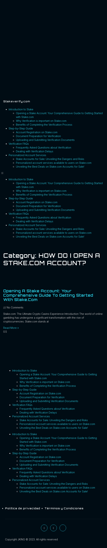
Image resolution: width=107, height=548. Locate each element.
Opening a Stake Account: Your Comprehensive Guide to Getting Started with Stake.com (48, 295)
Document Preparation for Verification (38, 136)
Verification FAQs (19, 143)
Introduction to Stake (21, 109)
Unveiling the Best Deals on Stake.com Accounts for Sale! (50, 166)
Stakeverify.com (16, 101)
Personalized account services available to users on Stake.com (53, 162)
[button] (53, 173)
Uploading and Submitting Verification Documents (45, 139)
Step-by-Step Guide (21, 128)
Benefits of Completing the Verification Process (44, 124)
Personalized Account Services (27, 155)
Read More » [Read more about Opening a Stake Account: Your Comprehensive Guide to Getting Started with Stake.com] (11, 327)
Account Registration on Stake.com (36, 132)
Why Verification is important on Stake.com (41, 120)
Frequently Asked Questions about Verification (43, 147)
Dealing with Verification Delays (34, 151)
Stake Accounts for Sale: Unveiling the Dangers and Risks (50, 158)
